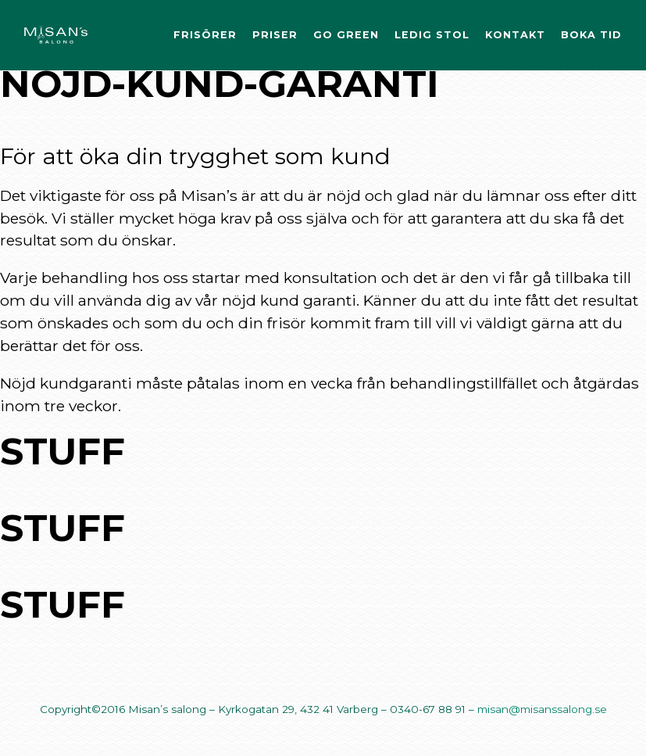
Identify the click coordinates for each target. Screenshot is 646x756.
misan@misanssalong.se (542, 709)
